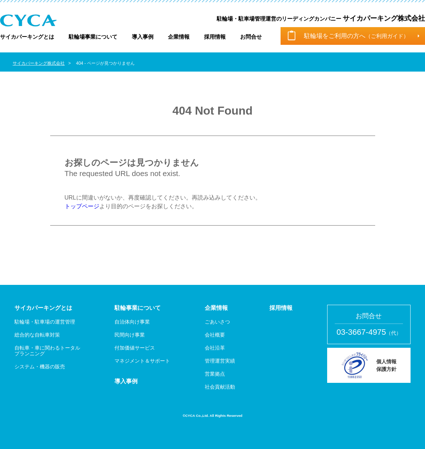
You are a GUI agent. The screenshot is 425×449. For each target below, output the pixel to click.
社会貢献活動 (220, 387)
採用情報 (215, 37)
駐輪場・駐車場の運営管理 (44, 322)
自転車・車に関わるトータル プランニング (47, 350)
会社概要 (215, 335)
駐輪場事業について (93, 37)
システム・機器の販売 (39, 366)
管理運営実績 (220, 361)
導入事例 (142, 37)
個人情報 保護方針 (386, 365)
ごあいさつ (217, 322)
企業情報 (179, 37)
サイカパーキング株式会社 (39, 63)
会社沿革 (215, 348)
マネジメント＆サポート (142, 361)
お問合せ (251, 37)
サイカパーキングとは (27, 37)
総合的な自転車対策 (37, 335)
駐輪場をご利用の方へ (356, 36)
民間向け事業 (129, 335)
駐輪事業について (137, 308)
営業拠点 (215, 374)
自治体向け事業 (132, 322)
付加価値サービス (134, 348)
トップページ (82, 206)
